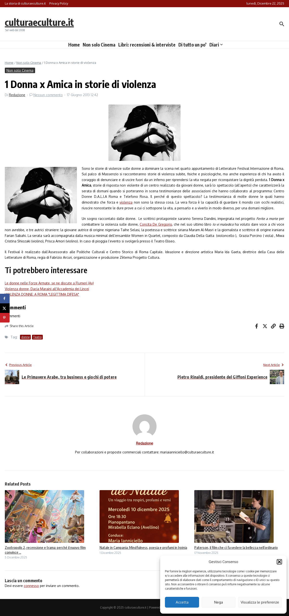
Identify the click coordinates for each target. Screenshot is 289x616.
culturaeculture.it (39, 22)
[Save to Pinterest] (5, 318)
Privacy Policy (58, 3)
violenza (125, 202)
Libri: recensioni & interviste (147, 44)
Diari (216, 44)
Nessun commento (48, 95)
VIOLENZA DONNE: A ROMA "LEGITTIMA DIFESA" (42, 294)
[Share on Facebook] (5, 298)
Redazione (17, 95)
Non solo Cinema (99, 44)
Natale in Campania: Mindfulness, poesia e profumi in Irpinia (143, 547)
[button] (279, 561)
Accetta (182, 602)
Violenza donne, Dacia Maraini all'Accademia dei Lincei (47, 289)
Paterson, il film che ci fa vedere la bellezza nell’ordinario (236, 547)
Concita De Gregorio (156, 224)
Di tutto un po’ (192, 44)
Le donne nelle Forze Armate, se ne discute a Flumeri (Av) (49, 283)
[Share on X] (5, 308)
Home (74, 44)
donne (25, 337)
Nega (218, 602)
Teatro (37, 337)
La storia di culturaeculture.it (25, 3)
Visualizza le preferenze (260, 602)
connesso (31, 586)
